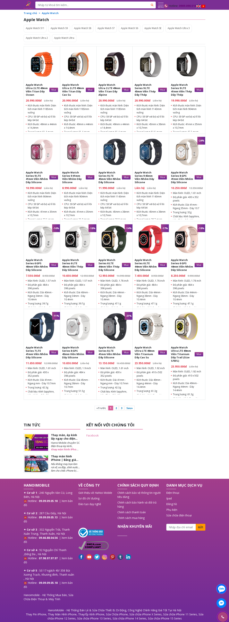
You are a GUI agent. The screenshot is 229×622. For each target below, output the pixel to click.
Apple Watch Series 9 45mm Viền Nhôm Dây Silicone (144, 177)
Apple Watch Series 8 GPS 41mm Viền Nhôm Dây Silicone (182, 177)
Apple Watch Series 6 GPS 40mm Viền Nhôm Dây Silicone (37, 265)
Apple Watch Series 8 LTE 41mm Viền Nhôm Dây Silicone (109, 352)
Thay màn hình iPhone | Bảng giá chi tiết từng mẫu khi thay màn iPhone (65, 461)
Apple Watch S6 (129, 28)
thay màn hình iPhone (65, 449)
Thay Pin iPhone (36, 614)
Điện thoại (172, 493)
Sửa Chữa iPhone (117, 614)
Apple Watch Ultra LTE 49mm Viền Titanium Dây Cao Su (145, 352)
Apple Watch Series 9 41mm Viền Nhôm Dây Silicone (72, 177)
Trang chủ (30, 13)
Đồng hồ (171, 504)
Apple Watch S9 (59, 28)
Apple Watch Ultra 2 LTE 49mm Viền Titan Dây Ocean (37, 89)
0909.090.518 (187, 6)
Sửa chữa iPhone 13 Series (94, 618)
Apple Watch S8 (82, 28)
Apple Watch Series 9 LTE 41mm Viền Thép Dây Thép (181, 89)
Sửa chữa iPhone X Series (145, 614)
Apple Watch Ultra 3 (179, 28)
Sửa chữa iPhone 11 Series (180, 614)
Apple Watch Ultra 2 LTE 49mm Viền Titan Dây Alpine (109, 89)
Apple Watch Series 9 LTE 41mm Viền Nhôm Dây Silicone (37, 177)
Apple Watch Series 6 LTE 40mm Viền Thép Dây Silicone (72, 265)
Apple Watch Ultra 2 (37, 38)
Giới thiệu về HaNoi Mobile (95, 493)
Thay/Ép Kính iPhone (91, 614)
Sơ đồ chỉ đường (88, 498)
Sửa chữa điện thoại (179, 515)
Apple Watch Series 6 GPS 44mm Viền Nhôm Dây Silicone (182, 265)
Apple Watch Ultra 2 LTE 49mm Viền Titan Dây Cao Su (73, 89)
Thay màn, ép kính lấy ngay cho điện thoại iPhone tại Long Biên (64, 440)
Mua (53, 89)
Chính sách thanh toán (131, 512)
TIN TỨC (32, 425)
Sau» (129, 408)
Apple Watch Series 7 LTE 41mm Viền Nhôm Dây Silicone (37, 352)
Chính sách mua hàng (131, 518)
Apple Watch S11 (35, 28)
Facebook (92, 435)
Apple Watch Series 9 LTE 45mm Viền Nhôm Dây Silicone (109, 177)
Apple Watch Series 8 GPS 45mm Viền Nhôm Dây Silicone (73, 352)
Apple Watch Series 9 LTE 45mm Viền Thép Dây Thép (145, 89)
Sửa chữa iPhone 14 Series (129, 618)
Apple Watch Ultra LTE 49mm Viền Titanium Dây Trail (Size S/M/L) (181, 354)
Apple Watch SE (152, 28)
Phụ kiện (171, 510)
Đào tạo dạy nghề (89, 504)
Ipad (169, 498)
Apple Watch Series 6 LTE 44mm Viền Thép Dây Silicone (109, 265)
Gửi (200, 527)
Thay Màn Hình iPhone (62, 614)
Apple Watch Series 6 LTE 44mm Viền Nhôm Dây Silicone (146, 265)
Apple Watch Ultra (64, 38)
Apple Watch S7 (106, 28)
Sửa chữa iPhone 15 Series (165, 618)
